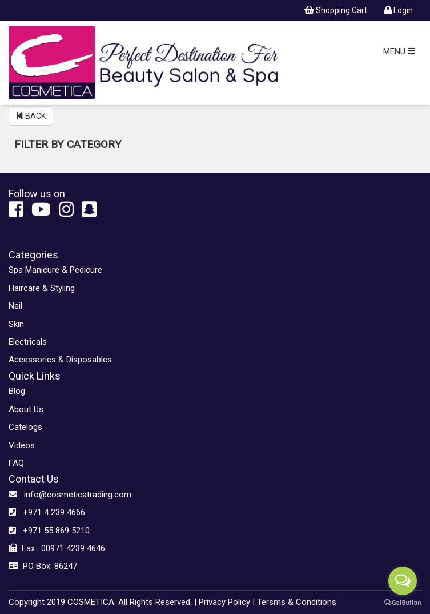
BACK (31, 116)
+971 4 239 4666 (47, 512)
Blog (17, 391)
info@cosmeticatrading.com (70, 494)
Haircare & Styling (42, 288)
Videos (22, 445)
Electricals (28, 342)
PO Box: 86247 (43, 566)
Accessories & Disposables (60, 359)
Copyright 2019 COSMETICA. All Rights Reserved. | (102, 602)
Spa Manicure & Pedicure (55, 270)
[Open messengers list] (402, 581)
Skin (16, 324)
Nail (15, 306)
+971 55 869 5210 (49, 530)
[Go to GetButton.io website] (402, 602)
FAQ (16, 463)
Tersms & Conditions (296, 602)
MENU (399, 51)
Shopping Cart (335, 10)
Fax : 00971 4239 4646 (57, 548)
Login (398, 10)
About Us (26, 409)
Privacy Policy (224, 602)
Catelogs (25, 427)
